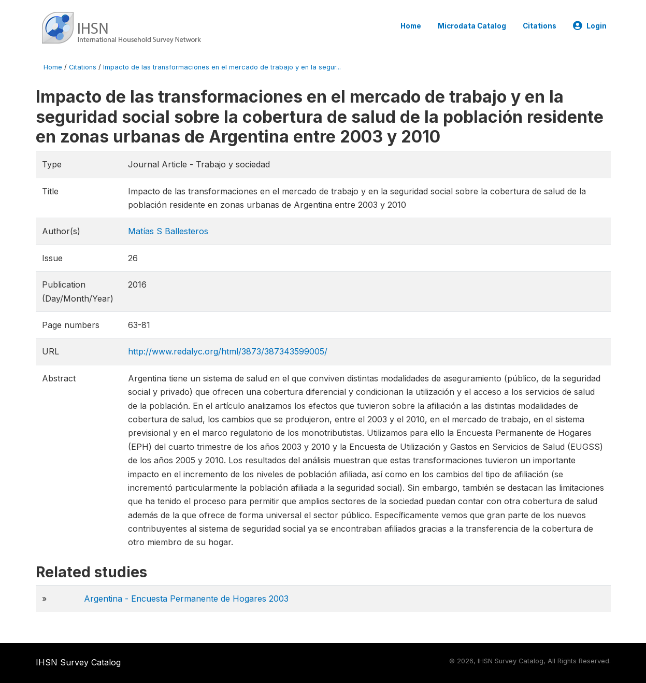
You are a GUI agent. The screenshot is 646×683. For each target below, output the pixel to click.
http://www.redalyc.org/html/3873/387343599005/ (227, 351)
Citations (539, 26)
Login (590, 26)
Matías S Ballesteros (168, 231)
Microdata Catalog (472, 26)
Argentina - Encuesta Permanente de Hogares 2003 (186, 598)
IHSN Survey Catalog (78, 662)
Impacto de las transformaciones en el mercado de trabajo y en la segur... (222, 67)
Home (410, 26)
